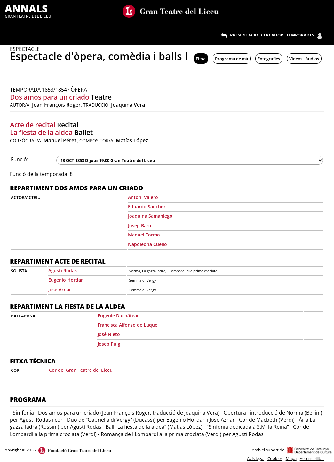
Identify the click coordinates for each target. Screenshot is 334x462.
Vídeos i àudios (304, 58)
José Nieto (109, 334)
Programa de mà (231, 58)
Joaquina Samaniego (150, 216)
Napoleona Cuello (147, 244)
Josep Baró (139, 225)
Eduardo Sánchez (147, 206)
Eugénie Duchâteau (119, 316)
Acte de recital (32, 124)
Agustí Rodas (62, 270)
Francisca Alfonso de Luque (127, 325)
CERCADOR (272, 35)
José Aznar (59, 289)
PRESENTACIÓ (244, 35)
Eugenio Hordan (66, 280)
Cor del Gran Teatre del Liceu (81, 370)
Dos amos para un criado (49, 96)
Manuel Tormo (144, 235)
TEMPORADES (300, 35)
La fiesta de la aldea (41, 132)
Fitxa (201, 58)
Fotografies (269, 58)
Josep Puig (109, 344)
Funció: (19, 159)
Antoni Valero (143, 197)
